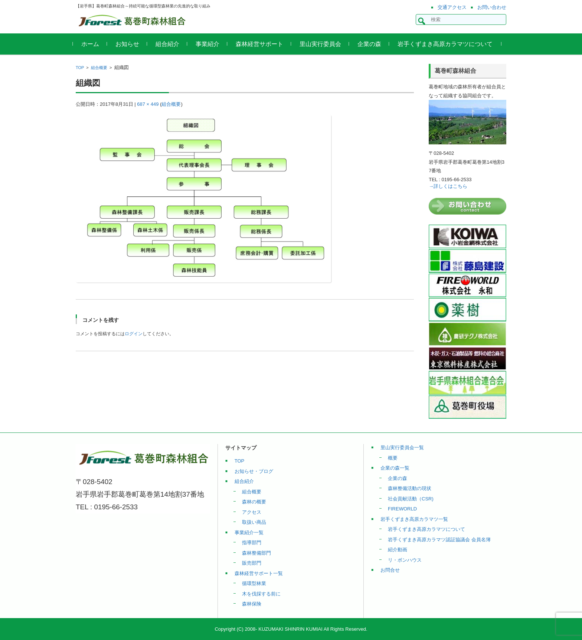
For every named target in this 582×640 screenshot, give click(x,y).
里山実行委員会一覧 (402, 447)
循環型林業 (254, 583)
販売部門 (251, 563)
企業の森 (372, 44)
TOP (80, 67)
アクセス (251, 512)
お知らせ (130, 44)
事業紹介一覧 (249, 532)
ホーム (93, 44)
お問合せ (390, 570)
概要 (393, 458)
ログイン (134, 333)
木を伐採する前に (261, 594)
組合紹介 (170, 44)
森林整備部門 (256, 553)
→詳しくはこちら (448, 186)
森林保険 (251, 604)
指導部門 (251, 542)
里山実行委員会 (323, 44)
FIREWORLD (402, 509)
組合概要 (99, 67)
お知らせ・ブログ (254, 471)
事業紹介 (210, 44)
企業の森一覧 (394, 468)
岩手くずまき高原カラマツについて (447, 44)
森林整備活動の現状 (409, 488)
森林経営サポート (262, 44)
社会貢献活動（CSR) (411, 499)
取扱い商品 (254, 522)
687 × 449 (147, 104)
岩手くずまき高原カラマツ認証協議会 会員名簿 (439, 539)
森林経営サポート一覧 (259, 573)
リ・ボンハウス (405, 560)
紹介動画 (397, 549)
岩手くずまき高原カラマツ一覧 (414, 519)
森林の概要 (254, 502)
